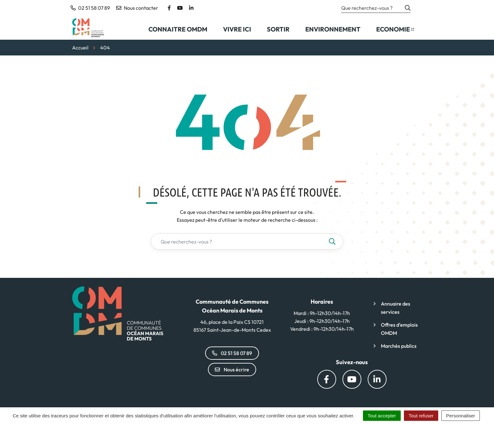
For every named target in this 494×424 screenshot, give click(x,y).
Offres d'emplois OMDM (399, 329)
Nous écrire (232, 369)
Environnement (332, 29)
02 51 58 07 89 (232, 353)
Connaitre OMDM (177, 29)
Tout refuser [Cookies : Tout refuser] (421, 415)
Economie (399, 31)
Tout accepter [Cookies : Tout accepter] (382, 415)
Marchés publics (398, 346)
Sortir (278, 29)
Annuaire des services (395, 308)
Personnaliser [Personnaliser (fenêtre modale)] (460, 415)
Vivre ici (237, 29)
